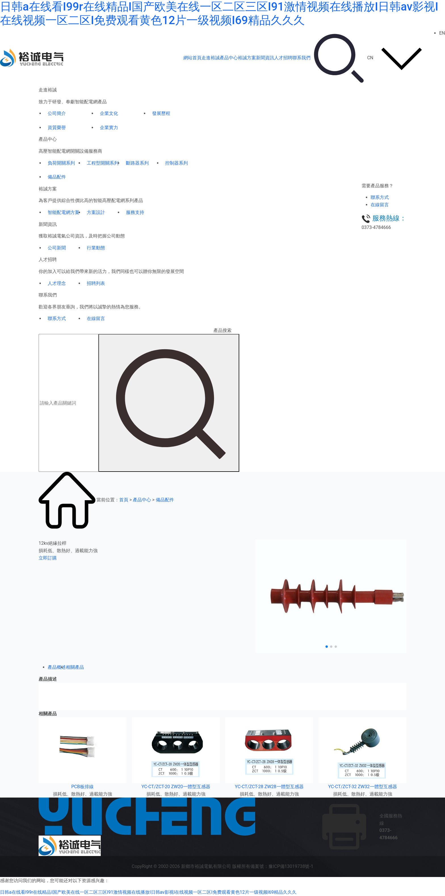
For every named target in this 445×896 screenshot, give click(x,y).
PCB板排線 (82, 786)
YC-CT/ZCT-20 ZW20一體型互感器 (176, 786)
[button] (327, 646)
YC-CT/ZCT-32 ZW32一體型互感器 (362, 786)
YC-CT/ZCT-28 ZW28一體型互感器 (269, 786)
